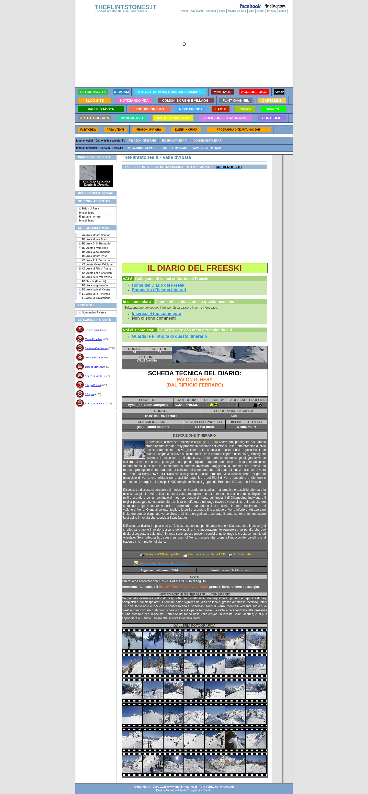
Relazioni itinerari (142, 140)
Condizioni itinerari (207, 140)
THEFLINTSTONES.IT (125, 7)
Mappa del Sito (237, 10)
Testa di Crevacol (94, 366)
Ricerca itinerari (174, 140)
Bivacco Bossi (92, 330)
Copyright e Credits (200, 790)
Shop (222, 10)
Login (282, 10)
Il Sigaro (89, 394)
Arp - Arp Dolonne (94, 403)
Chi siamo (197, 10)
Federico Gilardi (176, 790)
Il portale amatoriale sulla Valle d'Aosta (121, 11)
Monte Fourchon (93, 339)
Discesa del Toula (94, 357)
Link (251, 10)
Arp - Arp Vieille (93, 376)
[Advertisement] (94, 429)
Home (185, 10)
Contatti (211, 10)
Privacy (271, 10)
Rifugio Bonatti (93, 385)
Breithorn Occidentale (96, 348)
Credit (260, 10)
